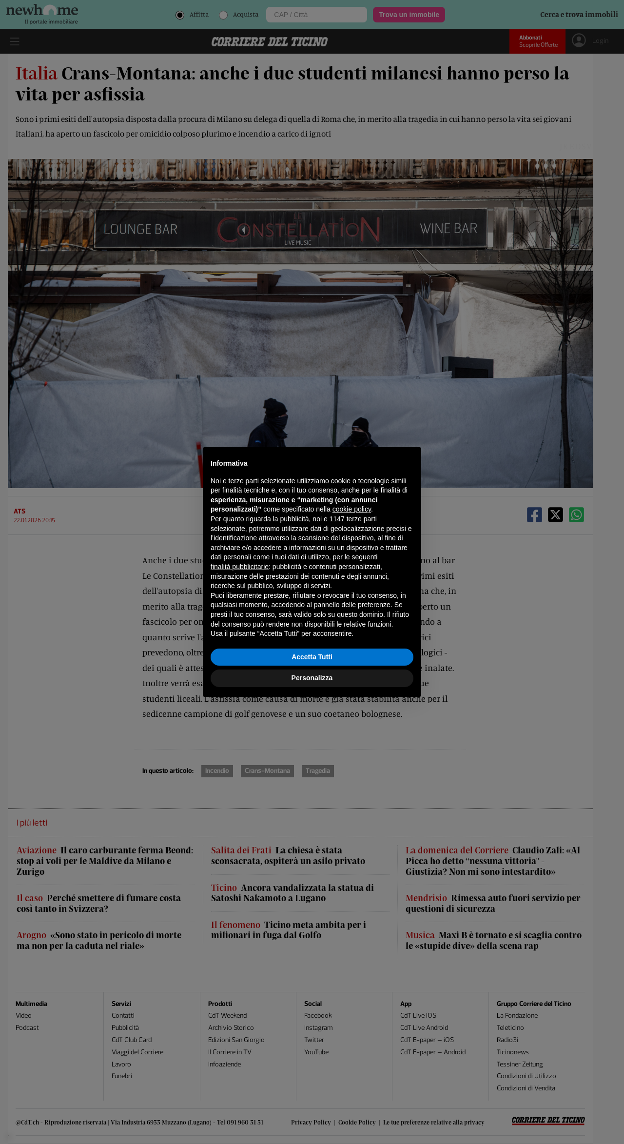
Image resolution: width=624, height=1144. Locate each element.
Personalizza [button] (312, 678)
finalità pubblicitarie (240, 567)
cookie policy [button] (351, 509)
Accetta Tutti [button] (312, 657)
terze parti (362, 519)
